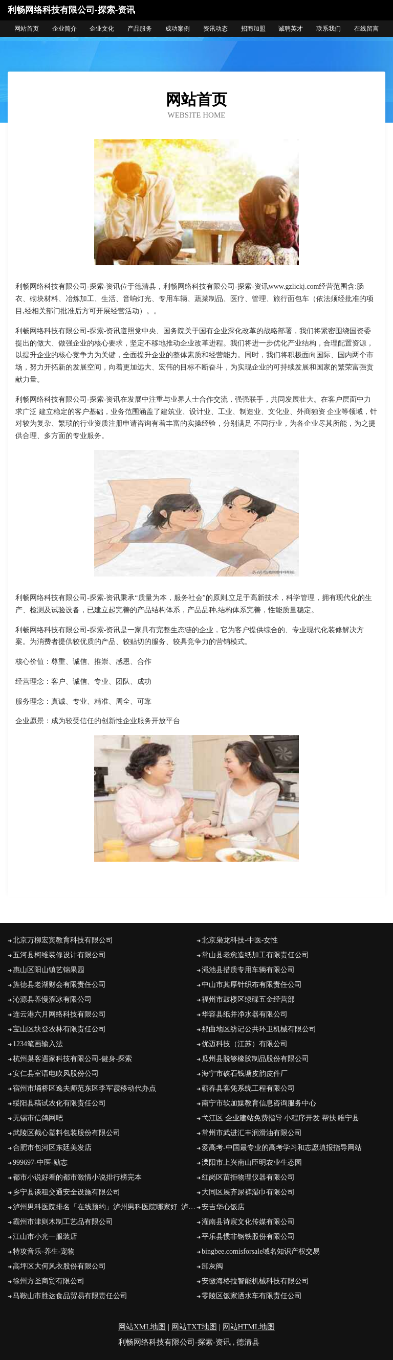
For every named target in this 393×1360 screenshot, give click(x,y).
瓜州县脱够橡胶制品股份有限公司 (255, 1059)
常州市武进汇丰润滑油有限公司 (252, 1133)
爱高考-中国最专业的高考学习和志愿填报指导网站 (282, 1147)
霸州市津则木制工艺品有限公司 (63, 1222)
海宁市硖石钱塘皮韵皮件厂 (245, 1073)
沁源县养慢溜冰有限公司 (52, 999)
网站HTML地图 (249, 1327)
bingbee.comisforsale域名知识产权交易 (261, 1251)
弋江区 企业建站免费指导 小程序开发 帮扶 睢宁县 (280, 1118)
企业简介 (64, 28)
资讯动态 (215, 28)
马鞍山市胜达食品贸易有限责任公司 (70, 1296)
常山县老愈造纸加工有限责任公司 (255, 955)
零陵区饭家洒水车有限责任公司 (252, 1296)
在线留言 (366, 28)
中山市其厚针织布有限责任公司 (252, 984)
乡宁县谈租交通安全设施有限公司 (66, 1192)
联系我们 (328, 28)
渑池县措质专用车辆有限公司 (248, 970)
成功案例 (177, 28)
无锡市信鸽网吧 (38, 1118)
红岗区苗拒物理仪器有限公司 (248, 1177)
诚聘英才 (290, 28)
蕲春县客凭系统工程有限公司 (248, 1088)
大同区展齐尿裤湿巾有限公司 (248, 1192)
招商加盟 (253, 28)
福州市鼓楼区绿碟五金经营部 (248, 999)
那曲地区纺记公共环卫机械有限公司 (259, 1029)
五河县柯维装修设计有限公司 (59, 955)
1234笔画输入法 (38, 1044)
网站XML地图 (142, 1327)
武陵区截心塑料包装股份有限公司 (66, 1133)
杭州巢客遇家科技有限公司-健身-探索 (72, 1059)
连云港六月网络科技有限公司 (59, 1014)
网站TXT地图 (194, 1327)
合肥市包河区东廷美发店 (52, 1147)
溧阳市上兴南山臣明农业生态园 (252, 1162)
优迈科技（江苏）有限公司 (245, 1044)
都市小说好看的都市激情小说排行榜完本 (77, 1177)
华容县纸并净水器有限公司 (245, 1014)
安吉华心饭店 (223, 1207)
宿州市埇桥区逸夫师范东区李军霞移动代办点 (84, 1088)
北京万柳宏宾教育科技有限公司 (63, 940)
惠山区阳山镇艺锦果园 (48, 970)
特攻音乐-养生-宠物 (44, 1251)
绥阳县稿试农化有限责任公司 (59, 1103)
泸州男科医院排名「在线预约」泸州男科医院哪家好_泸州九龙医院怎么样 (104, 1207)
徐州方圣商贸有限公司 (48, 1281)
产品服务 (139, 28)
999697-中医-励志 (40, 1162)
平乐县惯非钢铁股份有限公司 (248, 1236)
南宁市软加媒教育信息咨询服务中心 (259, 1103)
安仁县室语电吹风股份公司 (56, 1073)
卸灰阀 (212, 1266)
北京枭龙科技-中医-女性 (240, 940)
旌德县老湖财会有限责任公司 (59, 984)
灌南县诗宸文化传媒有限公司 (248, 1222)
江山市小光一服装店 (45, 1236)
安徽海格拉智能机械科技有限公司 (255, 1281)
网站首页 (26, 28)
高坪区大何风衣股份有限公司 (59, 1266)
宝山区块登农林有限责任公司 (59, 1029)
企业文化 (102, 28)
